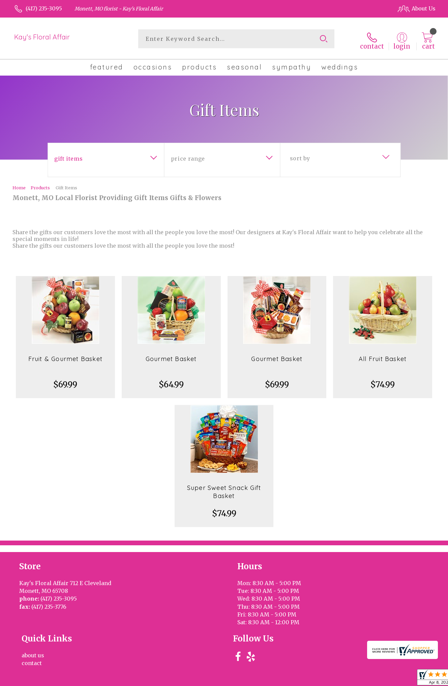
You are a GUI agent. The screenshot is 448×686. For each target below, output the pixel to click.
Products (40, 185)
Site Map (417, 679)
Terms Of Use (281, 679)
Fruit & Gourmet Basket (65, 356)
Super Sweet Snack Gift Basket (224, 489)
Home (19, 185)
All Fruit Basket (383, 356)
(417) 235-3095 (44, 8)
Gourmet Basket (171, 356)
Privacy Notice (322, 679)
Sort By (300, 155)
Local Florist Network (373, 679)
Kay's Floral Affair (42, 37)
